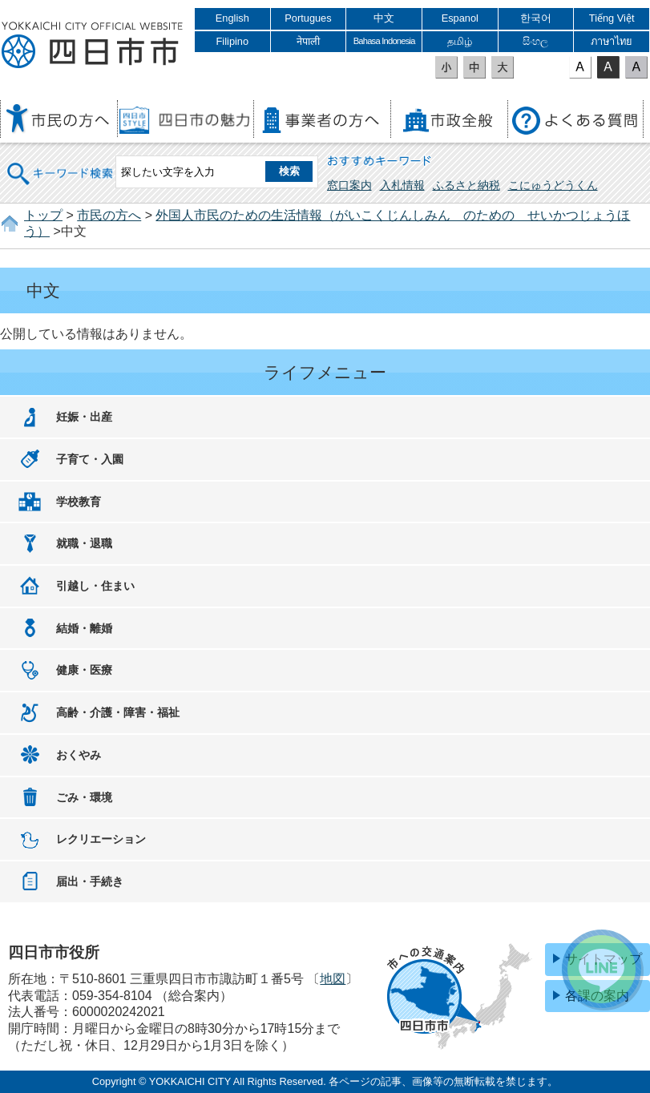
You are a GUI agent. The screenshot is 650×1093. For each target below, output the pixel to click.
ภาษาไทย (611, 41)
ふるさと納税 (466, 185)
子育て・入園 (89, 459)
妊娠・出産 (84, 416)
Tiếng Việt (612, 18)
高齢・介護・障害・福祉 (118, 712)
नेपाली (308, 41)
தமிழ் (459, 41)
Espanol (460, 18)
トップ (43, 215)
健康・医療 (84, 669)
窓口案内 (349, 185)
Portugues (308, 18)
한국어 (535, 18)
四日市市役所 (92, 45)
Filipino (232, 41)
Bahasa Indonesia (384, 41)
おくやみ (78, 754)
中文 (383, 18)
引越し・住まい (95, 585)
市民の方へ (109, 215)
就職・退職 (84, 543)
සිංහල (535, 41)
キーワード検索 (61, 163)
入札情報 (402, 185)
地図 (332, 979)
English (232, 18)
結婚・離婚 (84, 628)
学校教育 (78, 501)
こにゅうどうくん (553, 185)
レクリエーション (101, 839)
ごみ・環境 (84, 797)
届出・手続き (89, 881)
